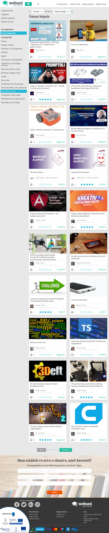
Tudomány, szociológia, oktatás (11, 64)
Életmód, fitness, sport (10, 69)
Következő (66, 450)
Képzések (60, 516)
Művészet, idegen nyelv (11, 73)
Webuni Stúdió (34, 519)
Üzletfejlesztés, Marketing (12, 84)
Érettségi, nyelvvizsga (10, 102)
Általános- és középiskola (11, 48)
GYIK (85, 522)
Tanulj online (62, 4)
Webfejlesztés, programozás (13, 98)
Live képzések (7, 29)
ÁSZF (85, 516)
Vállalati (4, 52)
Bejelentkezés (88, 4)
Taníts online (74, 4)
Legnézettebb (7, 10)
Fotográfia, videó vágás (11, 95)
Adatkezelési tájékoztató (93, 514)
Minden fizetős (7, 22)
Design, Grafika (7, 45)
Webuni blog (33, 516)
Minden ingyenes (8, 18)
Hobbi (3, 76)
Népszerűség (62, 11)
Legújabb (5, 14)
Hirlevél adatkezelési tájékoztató (91, 519)
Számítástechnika (8, 91)
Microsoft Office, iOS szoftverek (13, 87)
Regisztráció (101, 4)
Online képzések (8, 33)
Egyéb (3, 56)
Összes (4, 41)
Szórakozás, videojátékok (11, 59)
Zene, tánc (5, 80)
